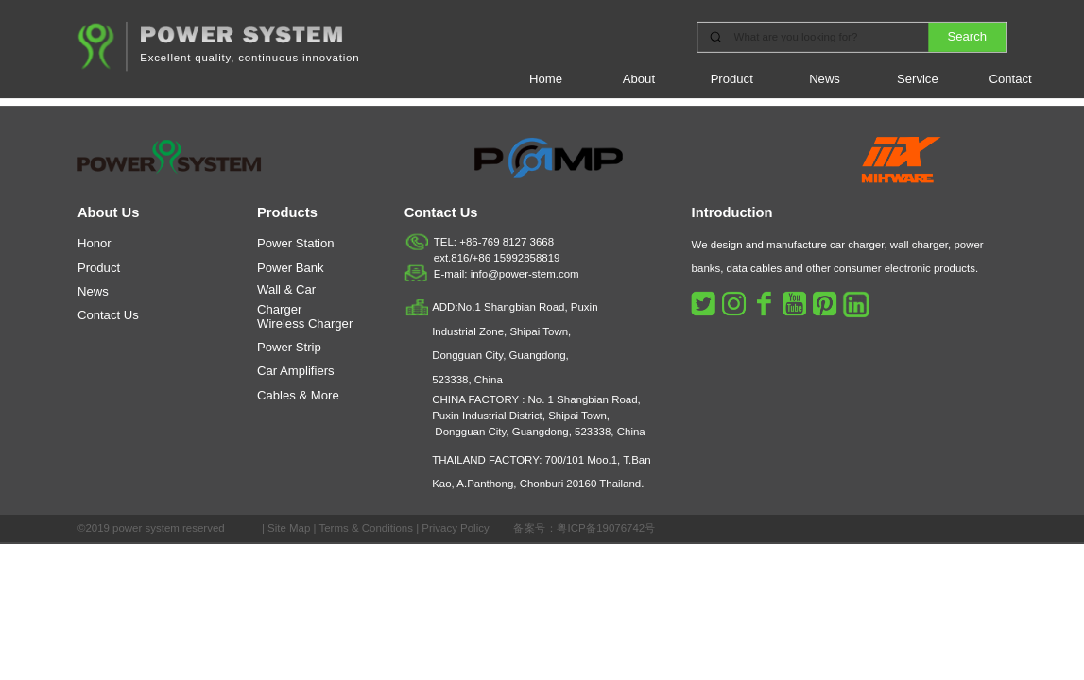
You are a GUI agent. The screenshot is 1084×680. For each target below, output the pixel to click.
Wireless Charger (305, 323)
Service (917, 78)
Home (545, 78)
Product (732, 78)
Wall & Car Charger (286, 299)
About (639, 78)
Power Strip (289, 346)
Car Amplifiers (296, 371)
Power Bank (290, 267)
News (824, 78)
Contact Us (108, 315)
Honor (94, 243)
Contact (1010, 78)
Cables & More (298, 394)
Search (968, 36)
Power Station (296, 243)
